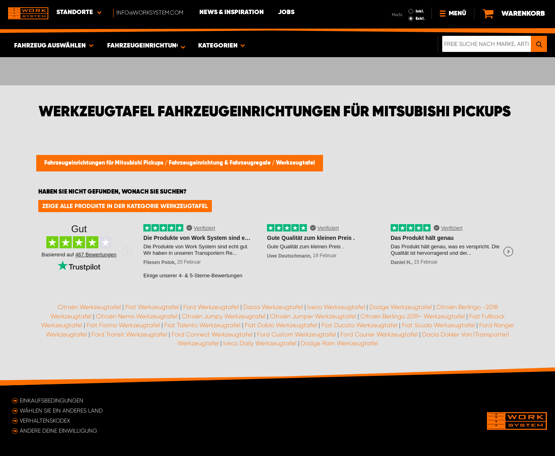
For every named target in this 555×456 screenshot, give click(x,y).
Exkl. (420, 19)
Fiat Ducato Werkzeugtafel (359, 325)
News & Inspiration (231, 12)
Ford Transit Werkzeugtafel (129, 334)
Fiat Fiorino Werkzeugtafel (123, 325)
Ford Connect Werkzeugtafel (212, 334)
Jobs (286, 12)
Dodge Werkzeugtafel (400, 307)
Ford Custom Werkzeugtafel (296, 334)
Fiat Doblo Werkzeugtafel (281, 325)
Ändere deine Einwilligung (58, 430)
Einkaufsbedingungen (51, 400)
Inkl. (420, 11)
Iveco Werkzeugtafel (336, 307)
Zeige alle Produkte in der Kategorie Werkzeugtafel (125, 206)
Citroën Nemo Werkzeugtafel (136, 316)
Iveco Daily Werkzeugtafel (259, 343)
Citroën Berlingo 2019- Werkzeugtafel (412, 316)
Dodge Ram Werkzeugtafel (339, 343)
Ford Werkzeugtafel (211, 307)
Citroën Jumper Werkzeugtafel (313, 316)
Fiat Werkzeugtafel (152, 307)
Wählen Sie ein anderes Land (61, 410)
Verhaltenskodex (45, 420)
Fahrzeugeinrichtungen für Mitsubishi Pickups (104, 163)
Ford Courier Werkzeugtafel (379, 334)
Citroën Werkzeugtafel (89, 307)
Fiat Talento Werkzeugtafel (202, 325)
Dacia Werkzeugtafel (273, 307)
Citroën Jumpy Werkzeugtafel (223, 316)
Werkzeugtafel (295, 163)
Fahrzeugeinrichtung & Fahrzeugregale (220, 163)
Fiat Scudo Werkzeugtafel (438, 325)
